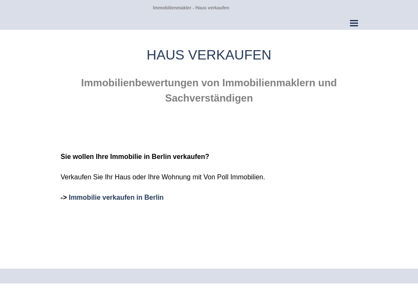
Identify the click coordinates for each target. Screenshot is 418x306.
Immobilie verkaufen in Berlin (116, 197)
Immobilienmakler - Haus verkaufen (191, 7)
